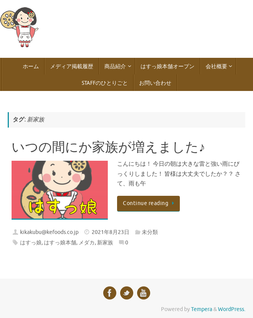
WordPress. (231, 309)
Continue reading (150, 203)
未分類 (150, 232)
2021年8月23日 (110, 232)
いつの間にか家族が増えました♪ (108, 148)
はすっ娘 (31, 242)
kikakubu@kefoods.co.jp (49, 232)
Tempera (201, 309)
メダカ (87, 242)
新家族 (105, 242)
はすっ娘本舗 (60, 242)
